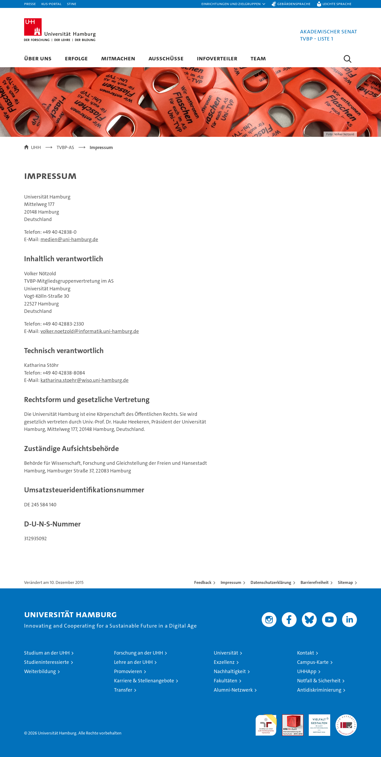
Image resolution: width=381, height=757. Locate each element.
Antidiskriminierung (319, 690)
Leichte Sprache (337, 3)
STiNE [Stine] (71, 3)
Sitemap (345, 582)
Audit (287, 717)
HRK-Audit (318, 717)
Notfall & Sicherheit (319, 680)
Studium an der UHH (47, 653)
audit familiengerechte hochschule (266, 722)
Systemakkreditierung (346, 717)
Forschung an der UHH (138, 653)
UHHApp (306, 671)
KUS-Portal (51, 3)
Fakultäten (225, 680)
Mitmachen (118, 58)
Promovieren (128, 671)
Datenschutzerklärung (271, 582)
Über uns (38, 58)
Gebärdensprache (293, 3)
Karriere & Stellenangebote (144, 680)
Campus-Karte (313, 662)
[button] (233, 4)
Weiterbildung (40, 671)
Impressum (231, 582)
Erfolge (76, 58)
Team (258, 58)
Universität (226, 653)
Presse (30, 3)
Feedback (202, 582)
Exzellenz (224, 662)
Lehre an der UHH (133, 662)
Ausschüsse (166, 58)
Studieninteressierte (46, 662)
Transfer (123, 690)
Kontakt (305, 653)
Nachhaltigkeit (230, 671)
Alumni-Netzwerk (233, 690)
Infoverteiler (217, 58)
